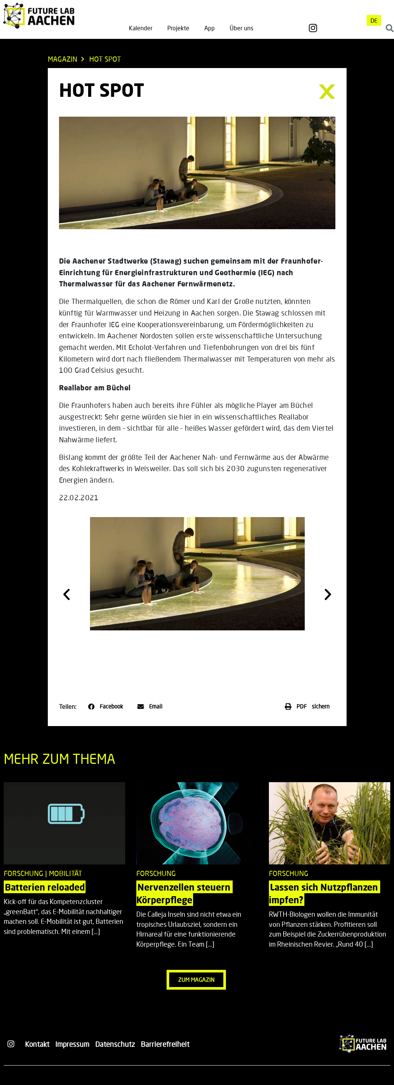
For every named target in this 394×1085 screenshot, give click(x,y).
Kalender (140, 27)
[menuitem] (374, 20)
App (209, 27)
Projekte (178, 27)
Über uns (241, 27)
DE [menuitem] (374, 20)
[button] (66, 594)
